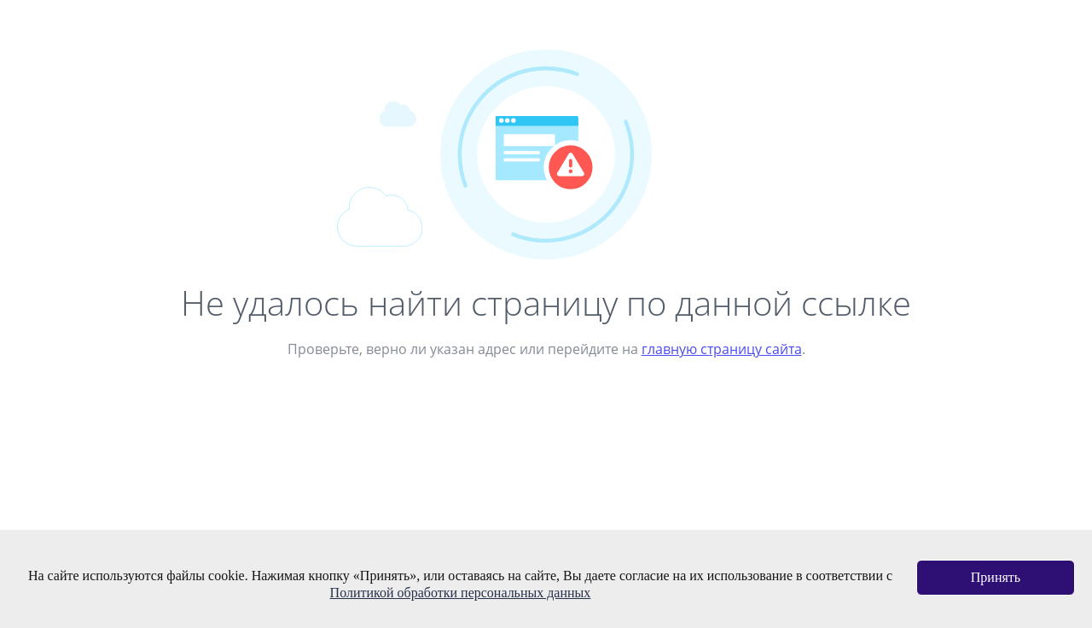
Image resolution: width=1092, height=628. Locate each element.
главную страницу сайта (722, 349)
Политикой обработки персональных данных (460, 592)
